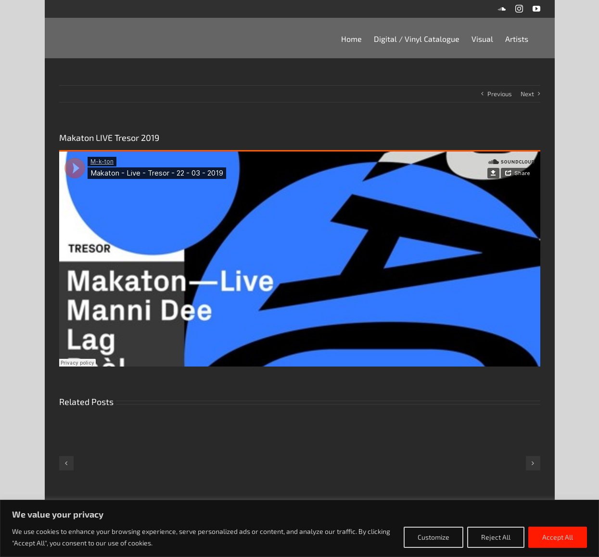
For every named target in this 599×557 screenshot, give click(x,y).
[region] (299, 528)
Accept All (557, 537)
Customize (433, 537)
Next (527, 94)
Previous (499, 94)
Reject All (495, 537)
